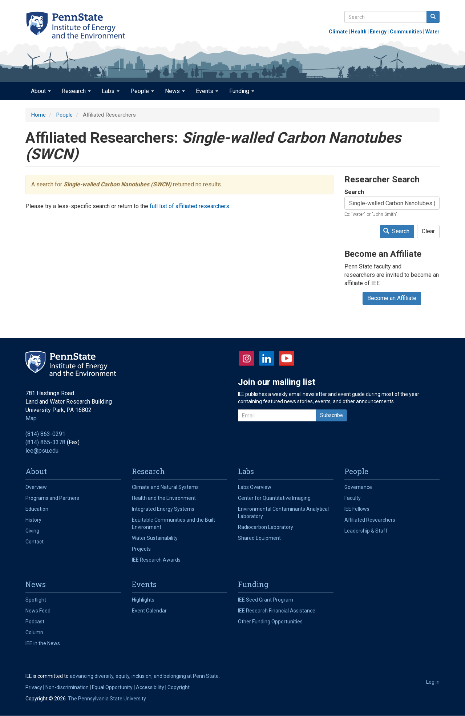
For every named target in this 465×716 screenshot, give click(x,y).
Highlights (143, 600)
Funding (241, 91)
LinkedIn (266, 358)
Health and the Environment (164, 498)
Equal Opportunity (112, 687)
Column (34, 632)
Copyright (178, 687)
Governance (358, 487)
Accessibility (150, 687)
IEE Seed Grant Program (265, 600)
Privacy (33, 687)
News (175, 91)
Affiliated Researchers (369, 520)
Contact (34, 542)
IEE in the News (42, 643)
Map (31, 418)
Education (36, 509)
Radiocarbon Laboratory (265, 527)
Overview (36, 487)
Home (38, 115)
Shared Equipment (259, 538)
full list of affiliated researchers (189, 206)
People (142, 91)
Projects (141, 549)
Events (207, 91)
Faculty (352, 498)
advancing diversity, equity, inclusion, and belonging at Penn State (144, 676)
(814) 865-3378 (45, 442)
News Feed (37, 611)
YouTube (286, 358)
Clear (428, 231)
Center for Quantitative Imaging (274, 498)
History (33, 520)
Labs (111, 91)
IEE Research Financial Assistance (276, 611)
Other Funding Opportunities (270, 621)
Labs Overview (254, 487)
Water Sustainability (155, 538)
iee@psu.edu (41, 450)
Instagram (246, 358)
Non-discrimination (67, 687)
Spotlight (35, 600)
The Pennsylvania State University (107, 698)
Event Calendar (149, 611)
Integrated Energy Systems (163, 509)
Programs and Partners (52, 498)
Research (76, 91)
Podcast (34, 621)
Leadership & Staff (366, 531)
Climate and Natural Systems (165, 487)
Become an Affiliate (391, 298)
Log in (433, 682)
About (41, 91)
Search (354, 192)
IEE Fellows (356, 509)
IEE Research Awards (156, 560)
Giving (32, 531)
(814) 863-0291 (45, 433)
